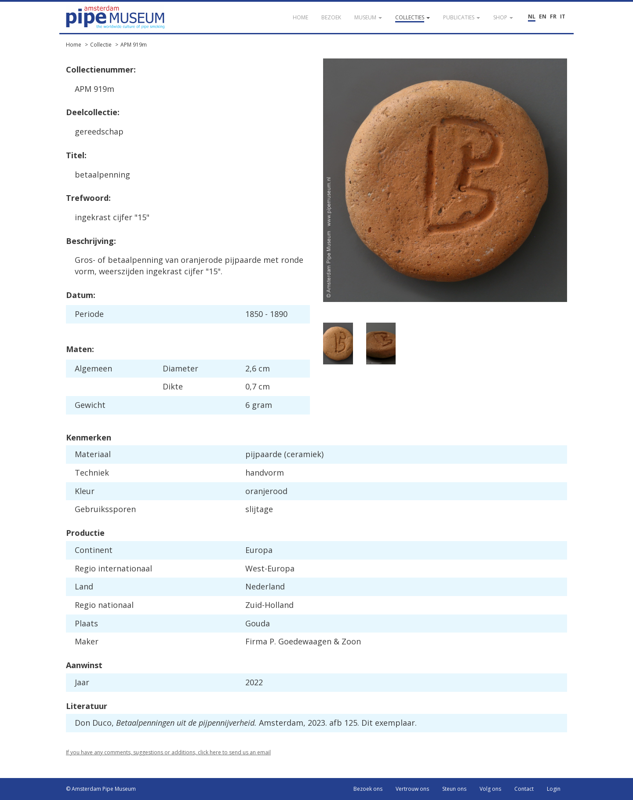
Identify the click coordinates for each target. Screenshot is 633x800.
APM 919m (133, 44)
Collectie (101, 44)
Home (73, 44)
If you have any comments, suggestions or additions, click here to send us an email (168, 752)
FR (553, 16)
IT (562, 16)
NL (531, 16)
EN (542, 16)
